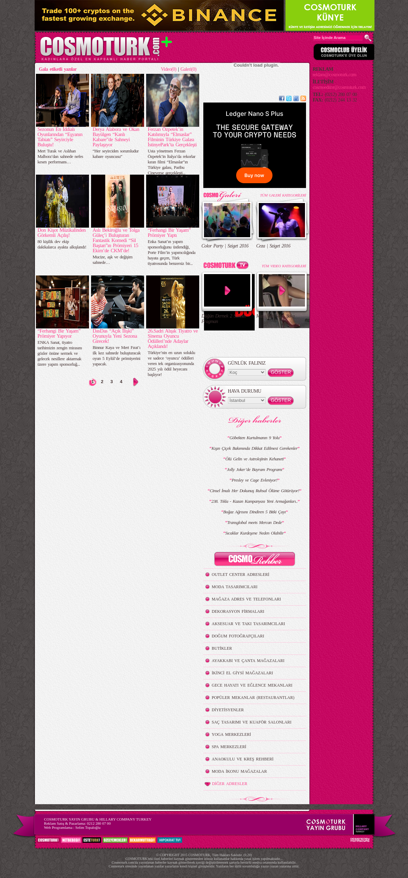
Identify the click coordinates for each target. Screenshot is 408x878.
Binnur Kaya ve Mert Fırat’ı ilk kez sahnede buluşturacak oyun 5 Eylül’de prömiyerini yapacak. (117, 355)
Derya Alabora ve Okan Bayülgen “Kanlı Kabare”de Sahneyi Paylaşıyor (116, 136)
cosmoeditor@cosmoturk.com (339, 87)
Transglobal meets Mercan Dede (254, 522)
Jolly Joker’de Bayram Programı (254, 469)
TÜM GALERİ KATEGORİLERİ (283, 195)
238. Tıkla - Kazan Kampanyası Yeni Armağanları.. (254, 501)
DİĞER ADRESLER (225, 784)
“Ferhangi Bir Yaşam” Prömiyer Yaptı (169, 232)
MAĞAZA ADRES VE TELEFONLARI (246, 599)
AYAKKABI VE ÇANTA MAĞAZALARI (248, 660)
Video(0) (168, 69)
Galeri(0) (188, 69)
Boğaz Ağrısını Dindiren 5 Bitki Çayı (254, 511)
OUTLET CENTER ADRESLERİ (240, 574)
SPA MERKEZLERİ (229, 746)
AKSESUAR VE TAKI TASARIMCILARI (248, 623)
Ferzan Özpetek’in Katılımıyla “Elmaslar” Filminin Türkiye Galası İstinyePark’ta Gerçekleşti (172, 136)
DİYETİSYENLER (228, 709)
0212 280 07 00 (99, 823)
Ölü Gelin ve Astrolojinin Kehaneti (254, 458)
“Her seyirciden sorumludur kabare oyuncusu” (116, 153)
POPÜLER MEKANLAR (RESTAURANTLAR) (253, 697)
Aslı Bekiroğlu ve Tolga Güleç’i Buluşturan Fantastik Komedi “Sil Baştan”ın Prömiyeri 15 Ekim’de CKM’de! (116, 240)
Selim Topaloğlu (88, 827)
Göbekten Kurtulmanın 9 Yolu (254, 437)
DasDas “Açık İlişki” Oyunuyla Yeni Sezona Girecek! (115, 336)
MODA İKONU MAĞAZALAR (239, 771)
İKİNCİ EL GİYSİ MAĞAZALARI (242, 673)
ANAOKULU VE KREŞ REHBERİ (243, 759)
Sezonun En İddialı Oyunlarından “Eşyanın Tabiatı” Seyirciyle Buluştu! (60, 136)
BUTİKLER (222, 648)
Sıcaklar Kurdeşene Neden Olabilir (254, 533)
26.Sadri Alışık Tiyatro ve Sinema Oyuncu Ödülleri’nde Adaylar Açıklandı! (173, 338)
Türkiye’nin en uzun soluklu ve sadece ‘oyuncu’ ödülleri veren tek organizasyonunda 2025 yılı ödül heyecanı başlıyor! (171, 363)
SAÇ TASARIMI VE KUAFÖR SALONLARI (252, 722)
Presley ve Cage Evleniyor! (255, 480)
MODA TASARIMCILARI (235, 586)
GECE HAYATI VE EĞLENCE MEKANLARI (252, 685)
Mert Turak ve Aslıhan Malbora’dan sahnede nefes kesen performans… (60, 156)
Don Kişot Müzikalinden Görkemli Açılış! (62, 232)
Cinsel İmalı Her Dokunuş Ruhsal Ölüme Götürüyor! (254, 490)
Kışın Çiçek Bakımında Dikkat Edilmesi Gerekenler (254, 448)
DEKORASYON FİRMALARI (238, 611)
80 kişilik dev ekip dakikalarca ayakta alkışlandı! (62, 244)
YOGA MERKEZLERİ (231, 734)
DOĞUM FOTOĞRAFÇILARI (238, 636)
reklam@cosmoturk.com (334, 74)
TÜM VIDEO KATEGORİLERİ (284, 266)
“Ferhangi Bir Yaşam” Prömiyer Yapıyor (59, 333)
